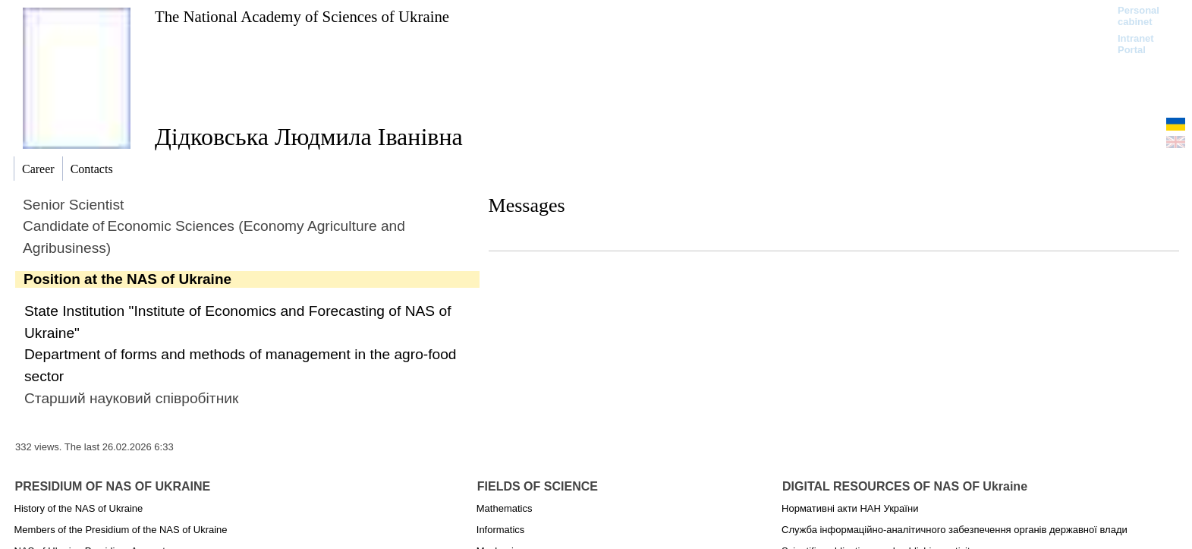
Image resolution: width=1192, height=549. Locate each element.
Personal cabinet (1138, 16)
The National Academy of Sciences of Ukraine (302, 16)
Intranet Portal (1136, 44)
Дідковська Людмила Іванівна (309, 136)
